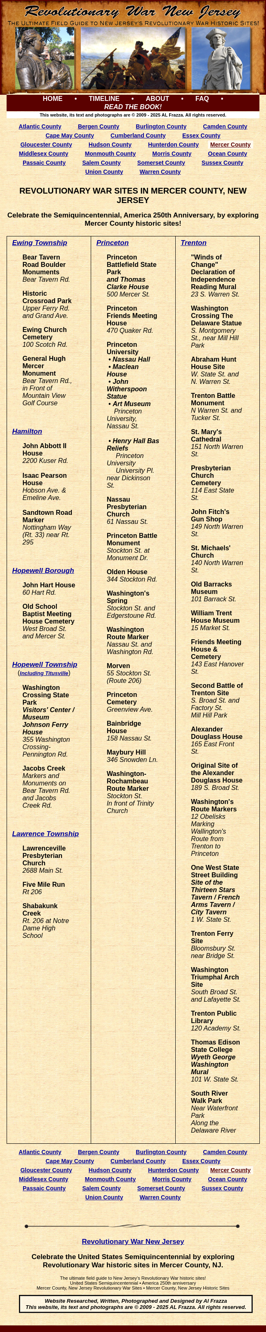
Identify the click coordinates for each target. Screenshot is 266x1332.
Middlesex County (43, 153)
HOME (53, 98)
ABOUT (157, 98)
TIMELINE (104, 98)
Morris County (171, 153)
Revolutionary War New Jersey (133, 1242)
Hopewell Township (44, 664)
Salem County (101, 162)
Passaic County (44, 162)
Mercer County (230, 144)
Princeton (113, 243)
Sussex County (222, 162)
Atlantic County (40, 126)
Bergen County (98, 126)
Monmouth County (110, 153)
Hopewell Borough (43, 571)
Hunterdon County (173, 144)
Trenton (194, 243)
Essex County (201, 135)
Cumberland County (138, 135)
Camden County (225, 126)
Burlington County (161, 126)
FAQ (202, 98)
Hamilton (27, 431)
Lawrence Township (45, 834)
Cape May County (69, 135)
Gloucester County (46, 144)
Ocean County (227, 153)
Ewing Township (39, 243)
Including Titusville (44, 673)
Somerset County (161, 162)
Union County (104, 171)
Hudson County (110, 144)
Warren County (160, 171)
